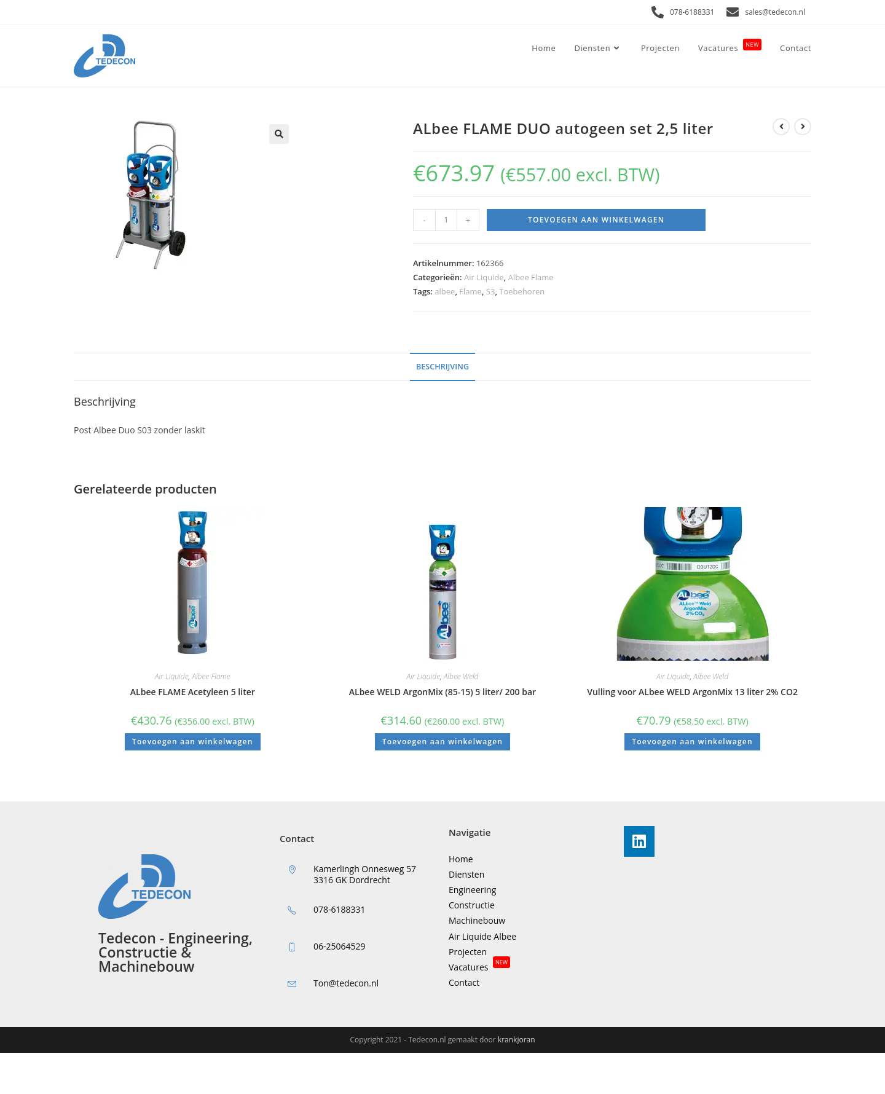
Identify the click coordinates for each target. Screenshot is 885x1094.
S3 (490, 291)
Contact (464, 982)
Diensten (466, 874)
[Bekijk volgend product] (802, 126)
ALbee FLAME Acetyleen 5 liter (192, 692)
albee (445, 291)
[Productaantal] (446, 220)
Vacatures (479, 967)
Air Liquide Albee (482, 936)
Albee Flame (531, 277)
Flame (470, 291)
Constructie (472, 905)
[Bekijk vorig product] (781, 126)
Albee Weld (461, 676)
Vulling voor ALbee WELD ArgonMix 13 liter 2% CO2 (692, 692)
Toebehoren (522, 291)
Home (461, 859)
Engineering (472, 889)
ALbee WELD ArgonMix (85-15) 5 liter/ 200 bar (442, 692)
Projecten (468, 952)
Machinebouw (477, 920)
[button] (279, 134)
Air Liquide (484, 277)
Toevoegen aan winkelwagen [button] (192, 741)
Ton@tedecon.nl (346, 983)
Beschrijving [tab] (442, 366)
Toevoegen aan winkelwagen (596, 219)
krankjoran (516, 1039)
